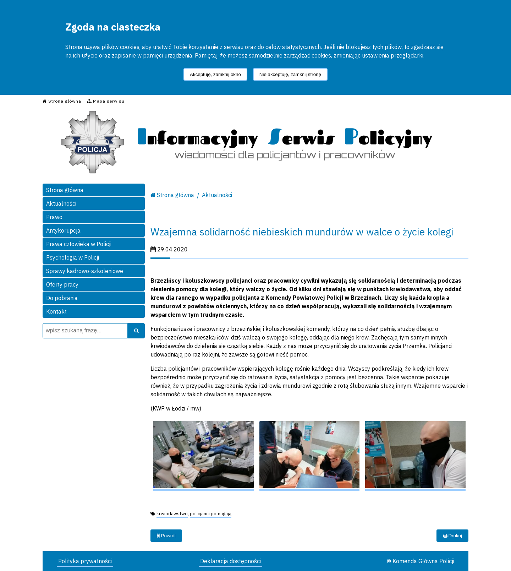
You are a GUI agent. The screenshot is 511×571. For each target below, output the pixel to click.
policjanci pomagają (210, 514)
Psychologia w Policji (72, 257)
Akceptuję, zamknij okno (215, 74)
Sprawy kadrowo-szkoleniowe (84, 270)
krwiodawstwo (172, 514)
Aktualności (61, 203)
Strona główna (64, 190)
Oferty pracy (62, 284)
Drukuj (452, 535)
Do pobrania (62, 297)
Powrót (166, 535)
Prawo (54, 217)
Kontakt (56, 311)
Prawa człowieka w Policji (78, 244)
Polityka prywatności (85, 561)
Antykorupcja (63, 230)
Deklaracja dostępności (230, 561)
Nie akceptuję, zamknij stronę (290, 74)
